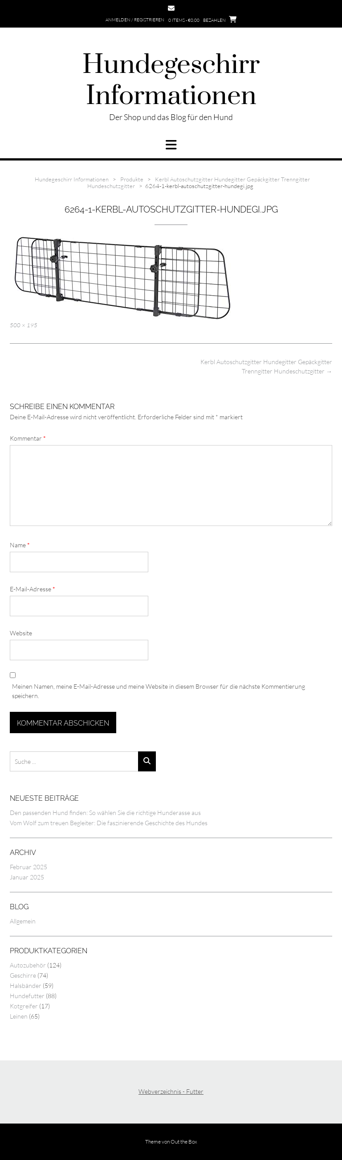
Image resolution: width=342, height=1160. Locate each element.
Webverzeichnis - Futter (171, 1091)
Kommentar (28, 438)
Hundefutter (27, 995)
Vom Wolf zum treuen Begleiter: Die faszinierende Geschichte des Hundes (109, 823)
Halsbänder (25, 985)
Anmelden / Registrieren (135, 20)
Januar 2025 (27, 877)
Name (20, 545)
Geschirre (23, 975)
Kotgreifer (24, 1006)
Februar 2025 (28, 867)
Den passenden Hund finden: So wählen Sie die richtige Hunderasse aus (105, 812)
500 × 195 (23, 325)
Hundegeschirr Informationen (171, 81)
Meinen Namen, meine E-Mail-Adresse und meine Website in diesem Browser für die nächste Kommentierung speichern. (158, 690)
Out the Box (184, 1141)
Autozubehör (28, 965)
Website (21, 633)
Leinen (19, 1016)
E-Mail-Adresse (32, 589)
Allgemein (23, 921)
